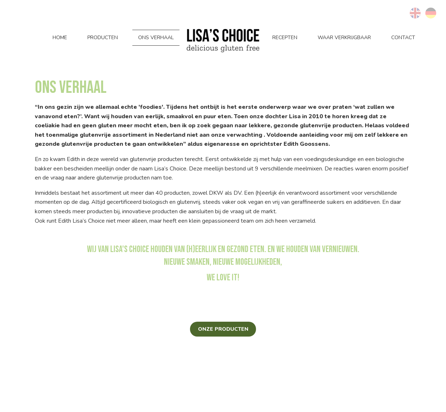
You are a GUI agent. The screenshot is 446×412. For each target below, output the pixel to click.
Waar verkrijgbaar (344, 37)
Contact (403, 37)
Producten (102, 37)
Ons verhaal (156, 37)
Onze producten (223, 329)
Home (60, 37)
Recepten (284, 37)
